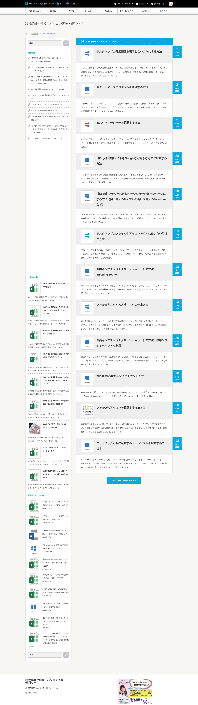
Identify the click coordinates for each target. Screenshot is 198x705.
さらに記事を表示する (124, 480)
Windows (108, 11)
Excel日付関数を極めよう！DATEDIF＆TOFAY (48, 89)
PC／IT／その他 (126, 11)
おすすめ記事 (49, 4)
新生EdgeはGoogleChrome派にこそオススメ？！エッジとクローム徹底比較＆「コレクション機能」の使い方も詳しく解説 (50, 80)
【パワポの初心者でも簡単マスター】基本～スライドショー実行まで (50, 69)
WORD (71, 11)
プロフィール (144, 4)
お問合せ (163, 11)
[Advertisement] (48, 186)
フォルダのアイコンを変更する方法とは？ (122, 407)
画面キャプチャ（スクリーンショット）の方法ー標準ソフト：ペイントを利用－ (131, 343)
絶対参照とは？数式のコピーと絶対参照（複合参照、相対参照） (56, 402)
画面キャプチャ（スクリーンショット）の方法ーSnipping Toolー (126, 272)
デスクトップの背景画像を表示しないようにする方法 (129, 51)
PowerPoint (89, 11)
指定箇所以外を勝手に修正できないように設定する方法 (56, 332)
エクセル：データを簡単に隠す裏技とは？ (46, 138)
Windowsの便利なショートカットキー (120, 376)
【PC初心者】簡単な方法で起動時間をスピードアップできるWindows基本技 (49, 59)
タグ (61, 4)
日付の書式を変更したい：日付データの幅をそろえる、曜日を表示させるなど (56, 474)
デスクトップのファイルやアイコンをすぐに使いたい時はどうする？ (131, 236)
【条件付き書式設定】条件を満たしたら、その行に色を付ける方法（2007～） (56, 310)
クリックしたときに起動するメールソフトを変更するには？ (130, 446)
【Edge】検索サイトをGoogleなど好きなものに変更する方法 (131, 161)
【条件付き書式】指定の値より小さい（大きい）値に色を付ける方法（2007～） (56, 380)
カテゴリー (33, 4)
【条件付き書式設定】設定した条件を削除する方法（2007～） (56, 355)
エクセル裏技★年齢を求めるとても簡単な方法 (56, 285)
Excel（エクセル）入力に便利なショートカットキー (55, 449)
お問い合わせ (159, 4)
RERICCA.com (35, 11)
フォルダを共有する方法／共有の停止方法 (122, 305)
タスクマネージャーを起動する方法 (118, 122)
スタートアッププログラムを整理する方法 (122, 87)
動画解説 (145, 11)
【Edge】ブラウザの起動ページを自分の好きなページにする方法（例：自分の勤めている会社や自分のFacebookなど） (131, 199)
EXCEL (53, 11)
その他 (72, 4)
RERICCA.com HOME (125, 4)
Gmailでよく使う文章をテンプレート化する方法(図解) (55, 425)
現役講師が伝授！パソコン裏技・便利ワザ (54, 23)
